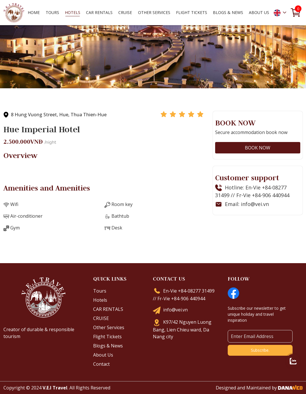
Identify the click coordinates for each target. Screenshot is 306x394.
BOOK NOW (257, 148)
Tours (99, 291)
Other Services (108, 327)
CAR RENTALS (108, 309)
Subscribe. (260, 350)
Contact (101, 364)
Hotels (100, 300)
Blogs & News (108, 346)
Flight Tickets (191, 12)
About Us (103, 355)
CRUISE (101, 318)
